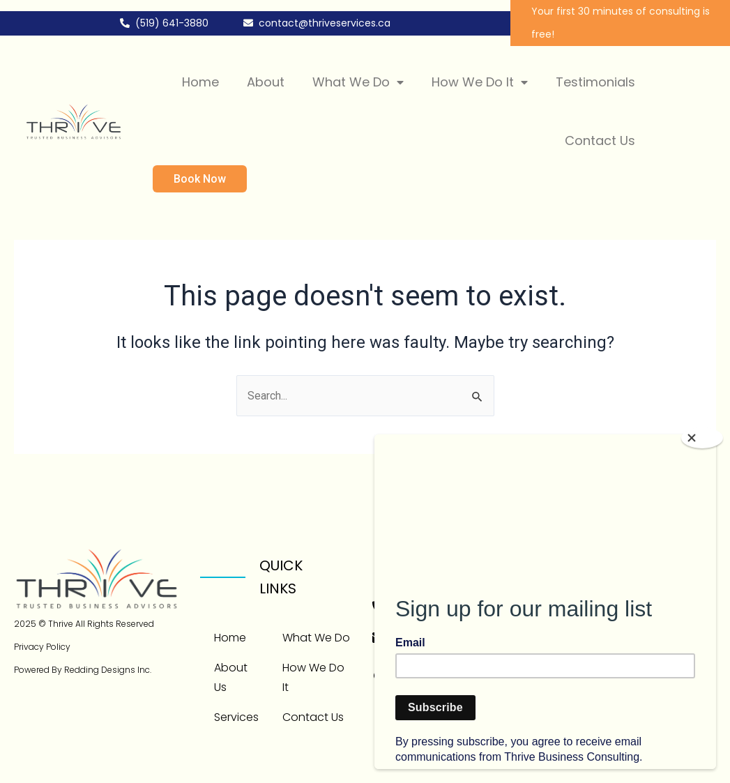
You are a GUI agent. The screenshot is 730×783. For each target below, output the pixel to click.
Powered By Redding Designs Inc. (82, 670)
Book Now (200, 178)
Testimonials (595, 82)
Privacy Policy (42, 647)
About (265, 82)
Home (200, 82)
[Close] (702, 437)
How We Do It (480, 82)
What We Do (358, 82)
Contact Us (600, 140)
